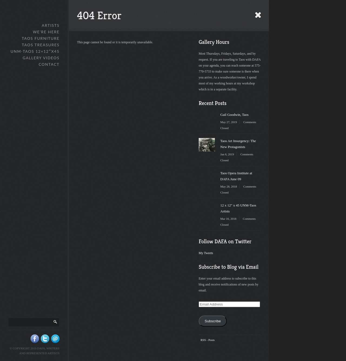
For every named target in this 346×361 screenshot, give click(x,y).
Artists (50, 25)
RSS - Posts (208, 340)
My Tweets (206, 253)
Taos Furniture (40, 38)
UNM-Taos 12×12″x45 (35, 51)
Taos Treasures (40, 44)
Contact (49, 64)
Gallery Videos (41, 57)
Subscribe (213, 321)
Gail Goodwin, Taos (234, 115)
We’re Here (46, 31)
